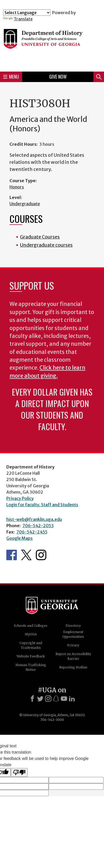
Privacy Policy (20, 498)
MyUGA (31, 634)
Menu (11, 76)
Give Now (58, 76)
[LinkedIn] (72, 698)
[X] (40, 698)
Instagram (41, 555)
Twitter (26, 555)
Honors (16, 187)
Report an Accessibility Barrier (73, 656)
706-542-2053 (38, 525)
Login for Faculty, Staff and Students (42, 504)
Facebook (11, 555)
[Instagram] (48, 698)
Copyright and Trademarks (30, 645)
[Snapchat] (56, 698)
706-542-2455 (31, 531)
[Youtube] (64, 698)
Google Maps (19, 538)
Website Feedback (31, 656)
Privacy (73, 645)
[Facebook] (32, 698)
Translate (18, 18)
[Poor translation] (19, 772)
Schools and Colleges (30, 626)
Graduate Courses (40, 237)
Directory (73, 626)
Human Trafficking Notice (31, 667)
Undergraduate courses (46, 245)
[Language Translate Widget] (27, 12)
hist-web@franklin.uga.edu (34, 519)
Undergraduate (24, 203)
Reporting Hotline (73, 667)
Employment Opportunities (73, 634)
